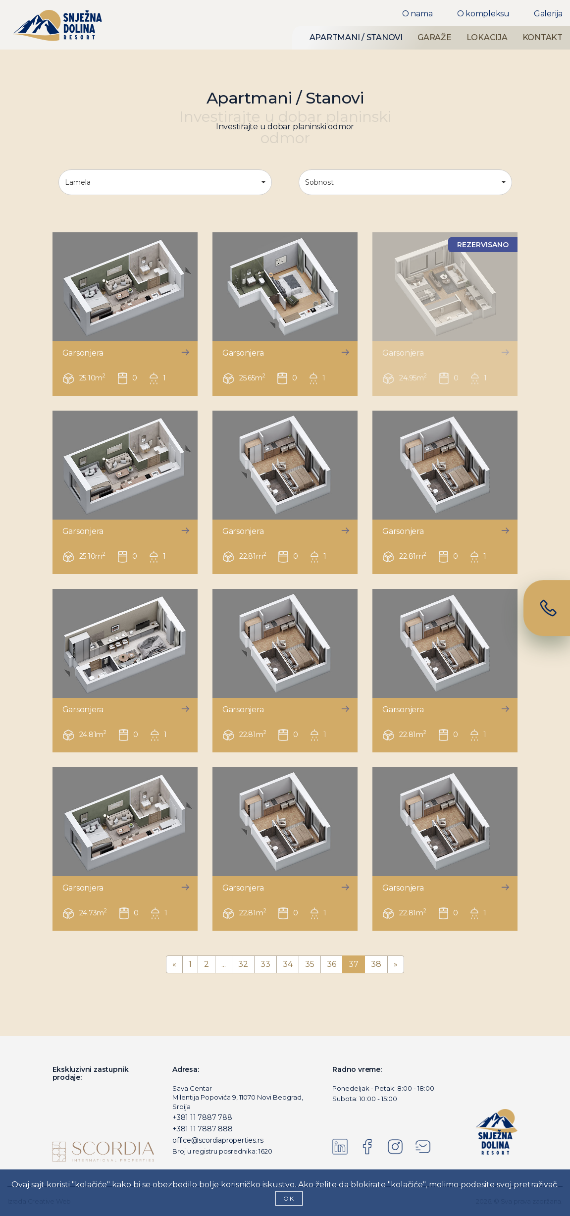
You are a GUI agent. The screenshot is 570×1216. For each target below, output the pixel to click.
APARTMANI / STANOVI (356, 37)
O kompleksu (483, 13)
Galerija (548, 13)
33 (265, 964)
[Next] (395, 964)
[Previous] (174, 964)
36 (331, 964)
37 (354, 964)
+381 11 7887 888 (202, 1128)
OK (289, 1198)
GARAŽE (434, 37)
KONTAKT (542, 37)
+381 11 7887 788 (202, 1117)
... (223, 964)
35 (309, 964)
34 (288, 964)
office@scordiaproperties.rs (217, 1140)
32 (243, 964)
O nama (417, 13)
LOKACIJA (487, 37)
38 (376, 964)
